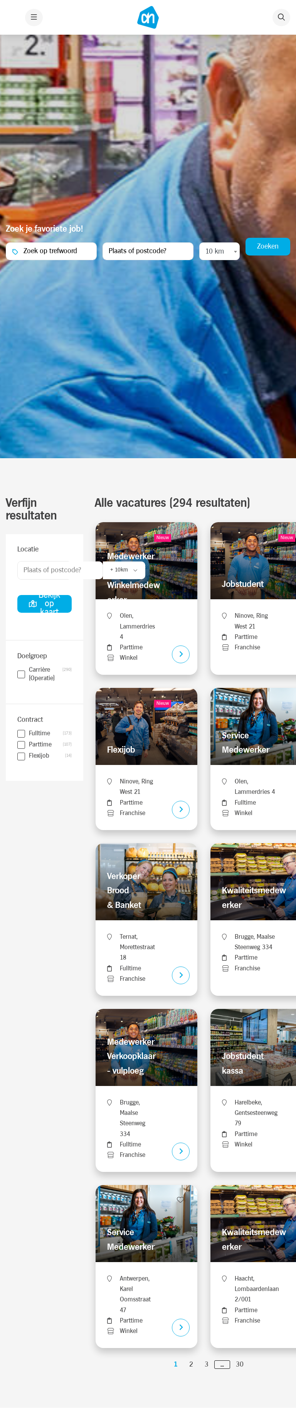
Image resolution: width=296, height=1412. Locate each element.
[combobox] (219, 253)
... (222, 1368)
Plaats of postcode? (52, 573)
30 (240, 1368)
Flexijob (39, 759)
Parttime (40, 748)
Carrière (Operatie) (50, 678)
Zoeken (268, 248)
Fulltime (39, 737)
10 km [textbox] (214, 253)
